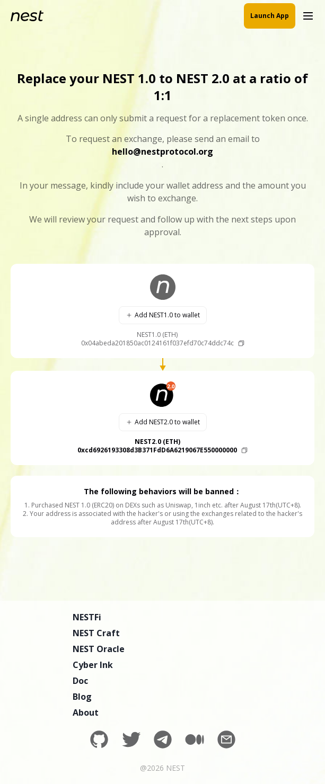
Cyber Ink (93, 665)
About (86, 712)
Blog (82, 696)
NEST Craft (96, 633)
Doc (80, 681)
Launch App (269, 15)
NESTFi (87, 617)
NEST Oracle (99, 649)
